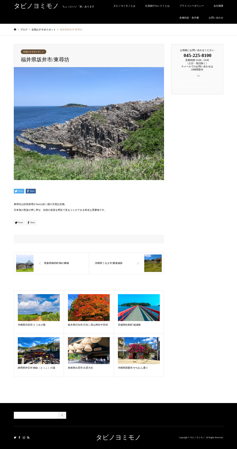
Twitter (15, 437)
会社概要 (218, 6)
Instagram (24, 437)
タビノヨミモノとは (124, 6)
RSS (28, 437)
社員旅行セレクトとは (157, 6)
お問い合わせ (216, 17)
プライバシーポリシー (191, 6)
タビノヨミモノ (118, 437)
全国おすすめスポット (33, 52)
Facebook (19, 437)
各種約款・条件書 (189, 17)
